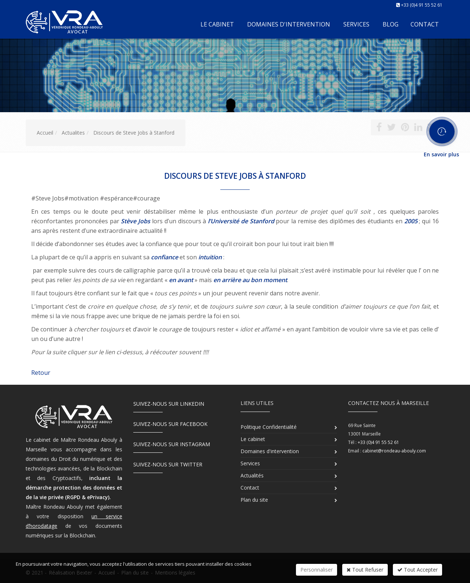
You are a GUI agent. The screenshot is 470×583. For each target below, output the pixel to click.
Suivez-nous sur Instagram (171, 444)
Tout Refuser (365, 569)
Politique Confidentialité (269, 426)
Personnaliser (316, 569)
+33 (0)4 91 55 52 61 (421, 5)
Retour (40, 373)
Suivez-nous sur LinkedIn (168, 403)
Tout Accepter (417, 569)
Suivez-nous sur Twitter (167, 464)
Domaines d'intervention (288, 24)
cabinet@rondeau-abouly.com (394, 451)
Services (356, 24)
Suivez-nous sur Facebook (170, 423)
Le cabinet (217, 24)
